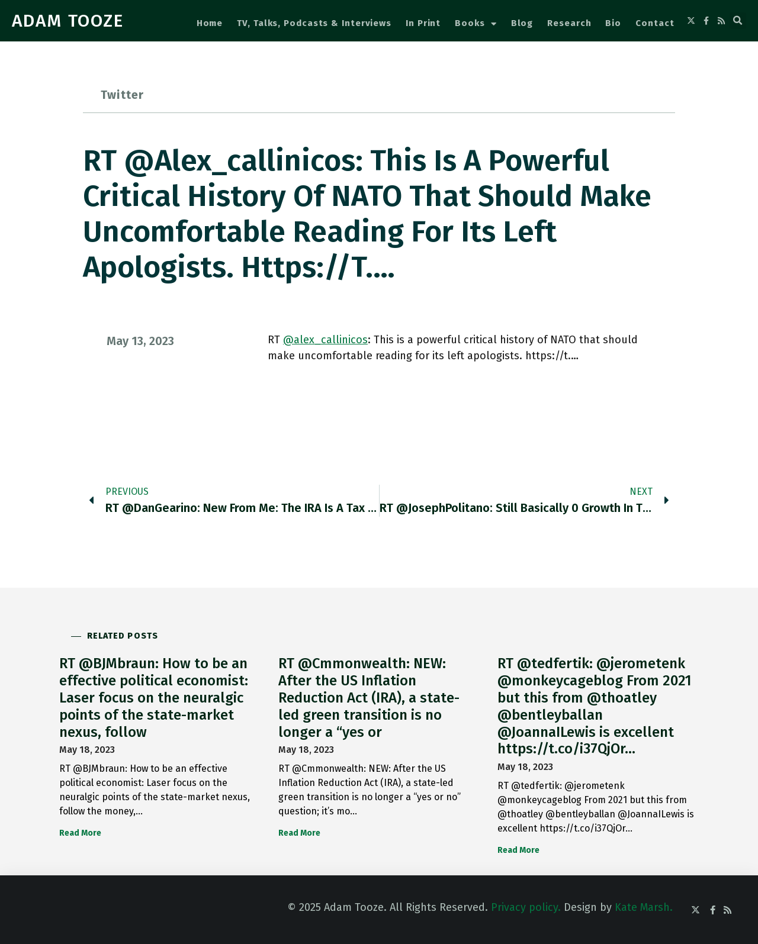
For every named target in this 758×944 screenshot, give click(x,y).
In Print (423, 23)
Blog (522, 23)
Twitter (122, 95)
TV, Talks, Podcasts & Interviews (314, 23)
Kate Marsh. (644, 907)
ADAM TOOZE (68, 20)
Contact (654, 23)
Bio (613, 23)
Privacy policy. (526, 907)
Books (475, 24)
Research (569, 23)
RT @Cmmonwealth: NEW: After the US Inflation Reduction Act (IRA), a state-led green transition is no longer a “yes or (369, 697)
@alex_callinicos (325, 339)
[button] (738, 20)
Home (210, 23)
